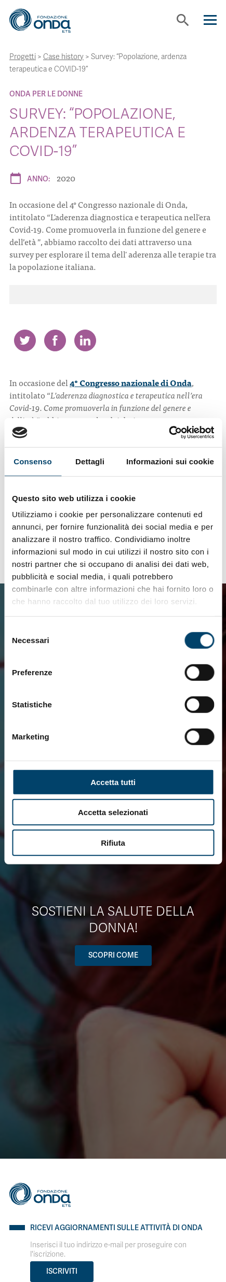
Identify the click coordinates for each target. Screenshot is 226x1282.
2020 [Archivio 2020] (66, 177)
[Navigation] (210, 20)
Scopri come (113, 955)
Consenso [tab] (32, 461)
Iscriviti (61, 1271)
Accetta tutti (113, 781)
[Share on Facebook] (55, 340)
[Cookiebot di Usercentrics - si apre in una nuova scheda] (168, 432)
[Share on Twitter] (25, 340)
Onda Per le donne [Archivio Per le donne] (46, 94)
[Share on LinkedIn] (85, 340)
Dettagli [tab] (89, 461)
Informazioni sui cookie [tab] (170, 461)
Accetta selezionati (113, 812)
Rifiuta (113, 842)
